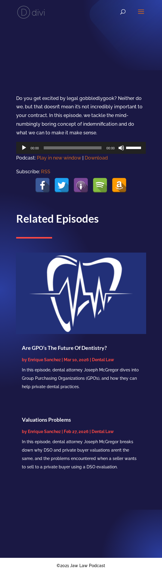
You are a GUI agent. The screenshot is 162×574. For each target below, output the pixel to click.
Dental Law (103, 359)
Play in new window (59, 158)
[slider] (73, 147)
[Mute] (121, 148)
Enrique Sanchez (44, 359)
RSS (45, 171)
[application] (81, 148)
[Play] (24, 148)
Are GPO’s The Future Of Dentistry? (64, 347)
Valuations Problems (46, 419)
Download (96, 158)
